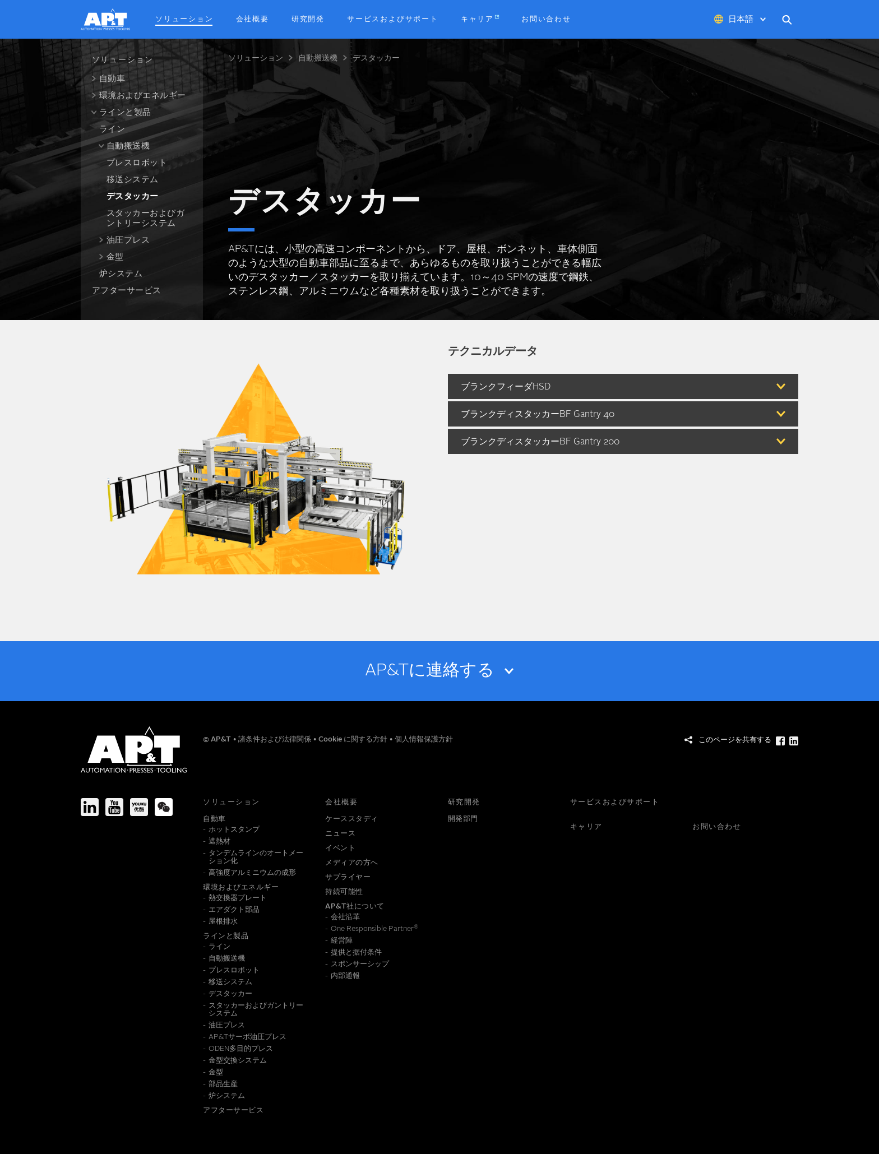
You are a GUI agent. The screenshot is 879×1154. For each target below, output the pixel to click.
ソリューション (255, 58)
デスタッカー (376, 58)
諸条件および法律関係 (275, 739)
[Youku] (139, 807)
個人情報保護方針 (424, 739)
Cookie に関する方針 (353, 739)
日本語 (740, 20)
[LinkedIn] (90, 807)
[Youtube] (114, 807)
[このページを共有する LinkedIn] (793, 740)
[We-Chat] (164, 807)
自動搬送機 (317, 58)
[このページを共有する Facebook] (780, 740)
